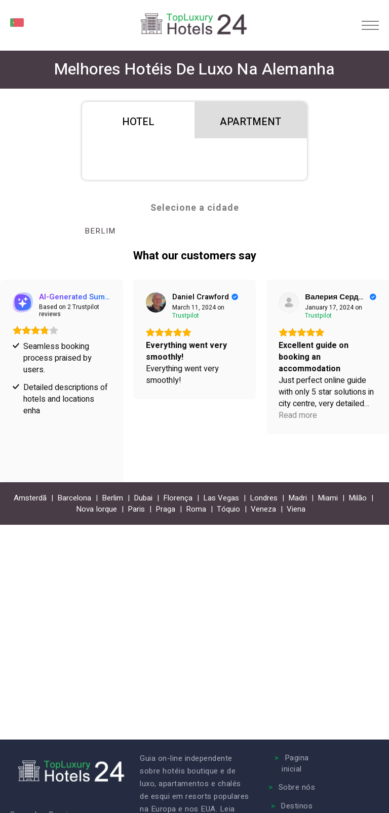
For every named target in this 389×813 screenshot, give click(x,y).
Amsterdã (30, 498)
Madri (297, 498)
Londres (264, 498)
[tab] (138, 120)
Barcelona (74, 498)
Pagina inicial (295, 763)
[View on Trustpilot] (156, 302)
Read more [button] (298, 415)
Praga (165, 509)
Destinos (297, 805)
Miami (328, 498)
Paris (136, 509)
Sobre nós (297, 787)
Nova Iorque (96, 509)
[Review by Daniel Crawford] (205, 296)
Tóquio (228, 509)
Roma (196, 509)
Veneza (263, 509)
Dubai (143, 498)
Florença (177, 498)
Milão (357, 498)
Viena (296, 509)
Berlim (100, 231)
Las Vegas (221, 498)
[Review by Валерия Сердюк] (340, 296)
